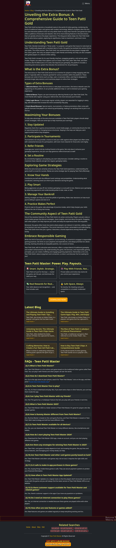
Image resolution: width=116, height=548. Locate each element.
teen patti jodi (55, 528)
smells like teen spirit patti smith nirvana (81, 531)
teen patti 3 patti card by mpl (67, 531)
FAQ (43, 527)
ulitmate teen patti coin (81, 528)
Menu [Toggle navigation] (86, 3)
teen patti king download (67, 528)
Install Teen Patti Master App (39, 382)
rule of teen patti (55, 531)
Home (27, 11)
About (34, 527)
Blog (32, 11)
